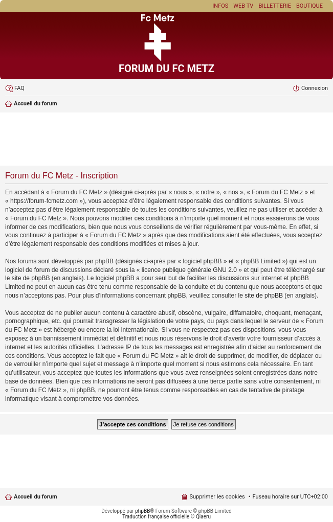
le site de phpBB (27, 278)
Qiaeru (203, 516)
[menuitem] (15, 88)
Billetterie (274, 6)
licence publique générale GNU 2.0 (189, 270)
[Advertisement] (166, 140)
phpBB (142, 511)
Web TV (243, 6)
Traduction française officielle (155, 516)
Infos (220, 6)
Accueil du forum (35, 496)
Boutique (309, 6)
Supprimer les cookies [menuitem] (217, 496)
